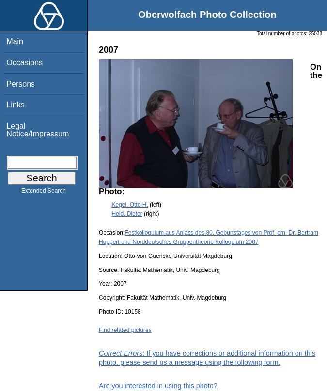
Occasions (24, 63)
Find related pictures (125, 330)
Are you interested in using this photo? (158, 386)
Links (15, 105)
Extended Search (43, 193)
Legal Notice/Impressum (37, 130)
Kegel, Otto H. (129, 204)
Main (14, 41)
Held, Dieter (126, 214)
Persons (20, 84)
